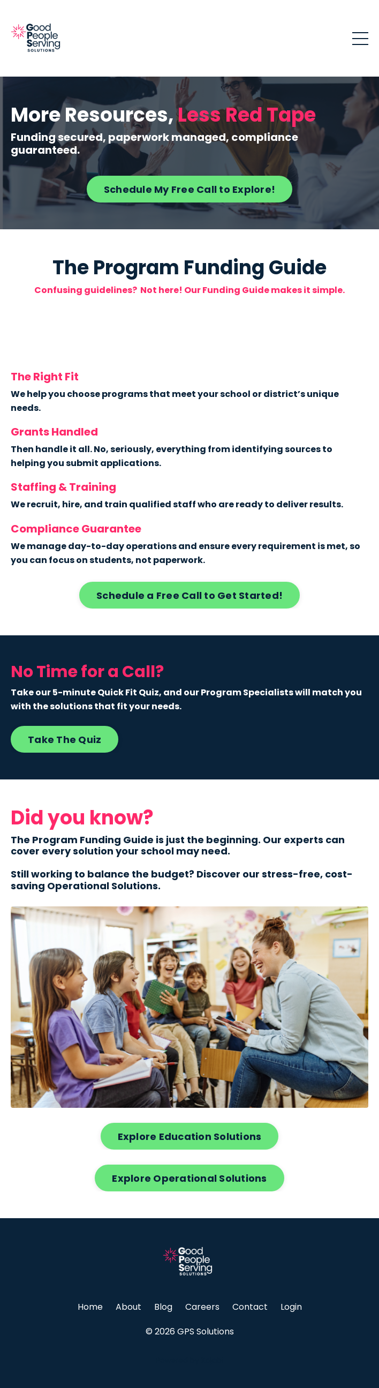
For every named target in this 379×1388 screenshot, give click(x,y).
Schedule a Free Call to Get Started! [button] (189, 595)
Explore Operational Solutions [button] (189, 1178)
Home (90, 1307)
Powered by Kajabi (189, 1360)
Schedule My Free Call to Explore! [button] (189, 189)
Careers (202, 1307)
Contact (250, 1307)
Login (291, 1307)
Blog (163, 1307)
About (128, 1307)
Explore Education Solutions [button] (190, 1136)
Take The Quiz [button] (64, 739)
